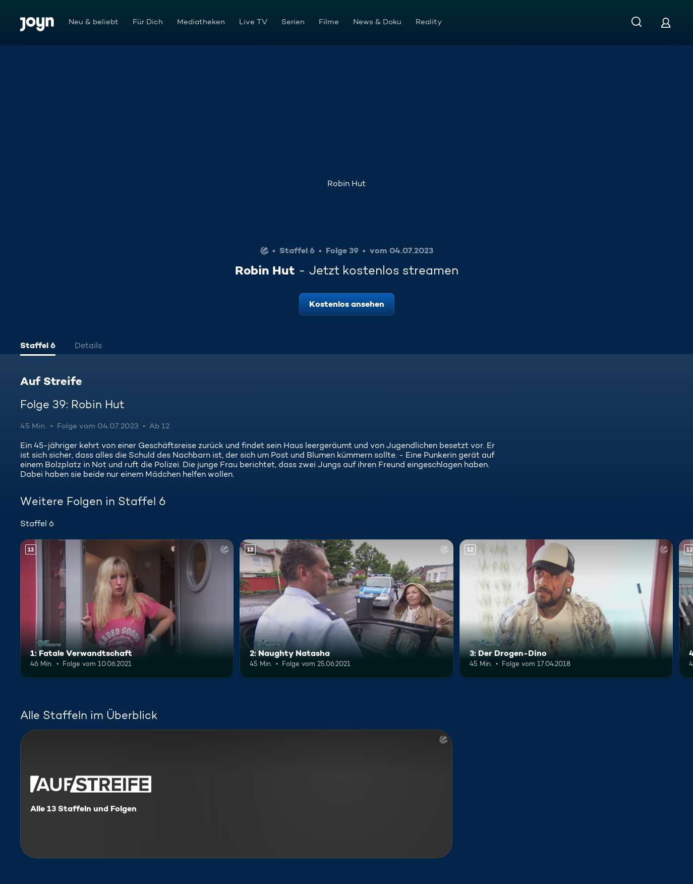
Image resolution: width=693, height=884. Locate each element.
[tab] (37, 347)
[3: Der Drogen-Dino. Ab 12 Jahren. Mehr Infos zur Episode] (566, 608)
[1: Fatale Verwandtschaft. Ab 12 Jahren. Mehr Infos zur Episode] (127, 608)
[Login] (665, 22)
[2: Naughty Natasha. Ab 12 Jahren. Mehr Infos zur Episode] (346, 608)
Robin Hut (346, 183)
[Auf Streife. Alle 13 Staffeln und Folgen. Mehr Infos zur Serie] (236, 794)
